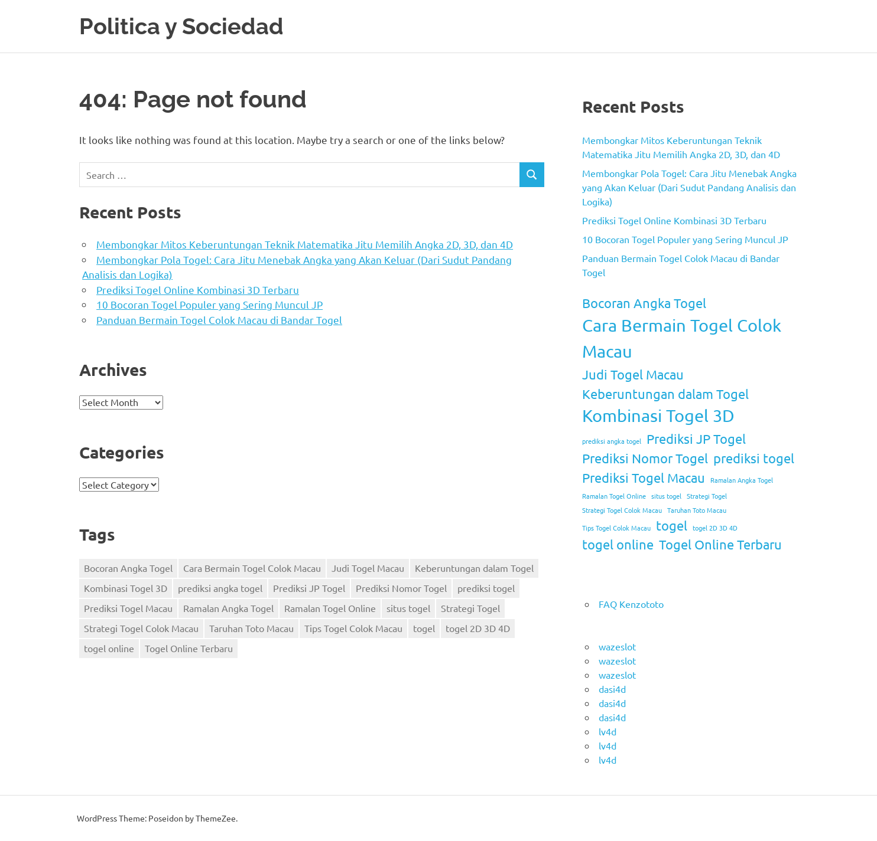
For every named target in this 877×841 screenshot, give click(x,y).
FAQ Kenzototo (631, 604)
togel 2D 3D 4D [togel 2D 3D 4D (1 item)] (478, 628)
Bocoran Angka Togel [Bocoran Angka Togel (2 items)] (128, 568)
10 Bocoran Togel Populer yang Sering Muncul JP (209, 304)
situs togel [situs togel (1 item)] (408, 608)
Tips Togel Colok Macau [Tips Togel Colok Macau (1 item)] (353, 628)
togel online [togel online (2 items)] (109, 648)
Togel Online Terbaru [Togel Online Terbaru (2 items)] (189, 648)
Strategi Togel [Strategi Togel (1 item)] (470, 608)
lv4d (607, 731)
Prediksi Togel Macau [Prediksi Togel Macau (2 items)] (128, 608)
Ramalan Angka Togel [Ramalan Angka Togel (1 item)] (228, 608)
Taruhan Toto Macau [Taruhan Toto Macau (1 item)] (251, 628)
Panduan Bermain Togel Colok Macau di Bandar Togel (219, 319)
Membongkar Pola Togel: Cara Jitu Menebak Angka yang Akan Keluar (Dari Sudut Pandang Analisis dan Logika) (689, 187)
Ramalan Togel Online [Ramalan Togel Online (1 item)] (330, 608)
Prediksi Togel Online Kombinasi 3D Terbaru (197, 289)
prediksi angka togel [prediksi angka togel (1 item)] (220, 588)
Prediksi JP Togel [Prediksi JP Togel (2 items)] (309, 588)
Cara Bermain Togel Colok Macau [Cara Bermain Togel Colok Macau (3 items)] (252, 568)
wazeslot (617, 646)
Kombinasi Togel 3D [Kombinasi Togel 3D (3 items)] (125, 588)
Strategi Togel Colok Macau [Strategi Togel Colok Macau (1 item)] (141, 628)
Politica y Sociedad (181, 26)
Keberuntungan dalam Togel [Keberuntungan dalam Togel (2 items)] (474, 568)
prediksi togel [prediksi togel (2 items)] (486, 588)
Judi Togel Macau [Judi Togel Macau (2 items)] (368, 568)
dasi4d (612, 689)
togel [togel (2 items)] (424, 628)
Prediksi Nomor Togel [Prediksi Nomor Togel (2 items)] (401, 588)
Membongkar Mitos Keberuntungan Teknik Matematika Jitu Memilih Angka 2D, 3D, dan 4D (304, 244)
